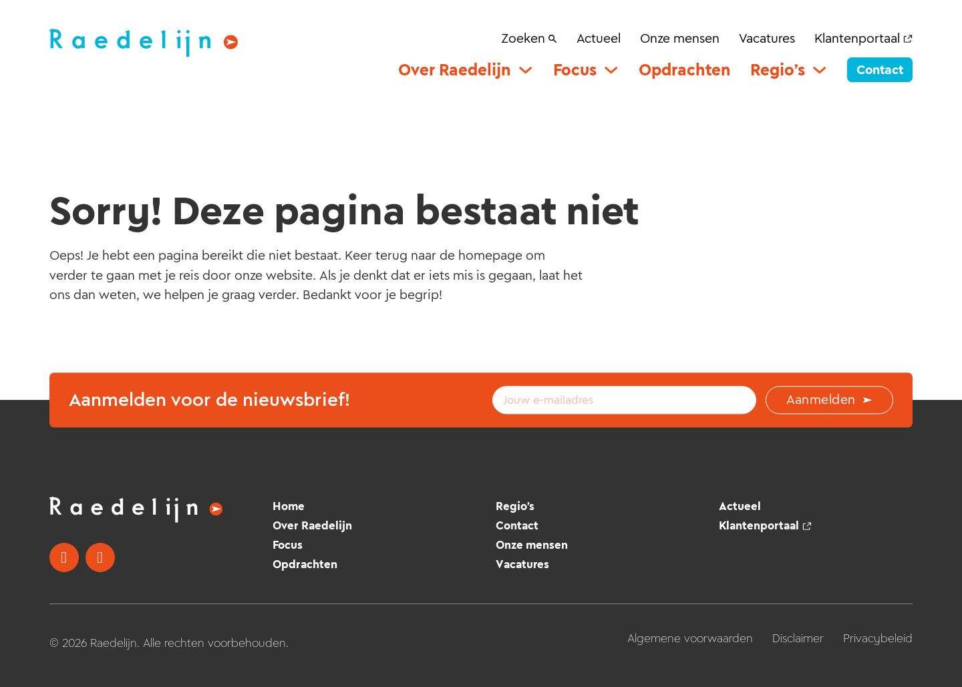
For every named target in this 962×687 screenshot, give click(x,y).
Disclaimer (798, 638)
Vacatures (767, 38)
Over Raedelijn (454, 69)
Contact (879, 69)
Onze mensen (679, 38)
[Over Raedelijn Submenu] (525, 69)
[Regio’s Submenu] (819, 69)
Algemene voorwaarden (690, 638)
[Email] (624, 400)
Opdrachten (685, 69)
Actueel (599, 38)
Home (289, 506)
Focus (575, 69)
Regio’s (777, 69)
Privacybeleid (878, 638)
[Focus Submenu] (611, 69)
